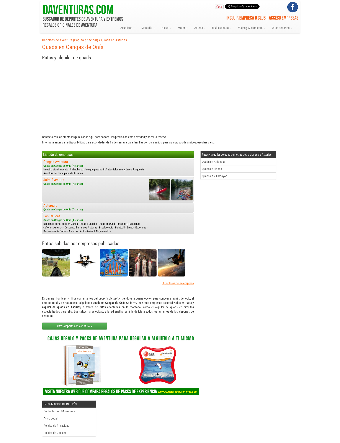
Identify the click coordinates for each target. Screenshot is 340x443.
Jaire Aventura (53, 180)
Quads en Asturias (114, 40)
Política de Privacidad (56, 425)
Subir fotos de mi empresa (178, 283)
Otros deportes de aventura (74, 326)
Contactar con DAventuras (59, 411)
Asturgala (50, 205)
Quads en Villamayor (214, 176)
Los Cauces (51, 216)
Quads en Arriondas (213, 161)
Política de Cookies (55, 433)
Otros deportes (282, 28)
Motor (183, 28)
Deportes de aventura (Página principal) (70, 40)
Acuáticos (127, 28)
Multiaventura (222, 28)
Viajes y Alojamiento (251, 28)
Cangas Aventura (55, 162)
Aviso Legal (50, 418)
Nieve (166, 28)
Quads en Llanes (212, 169)
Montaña (148, 28)
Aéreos (200, 28)
